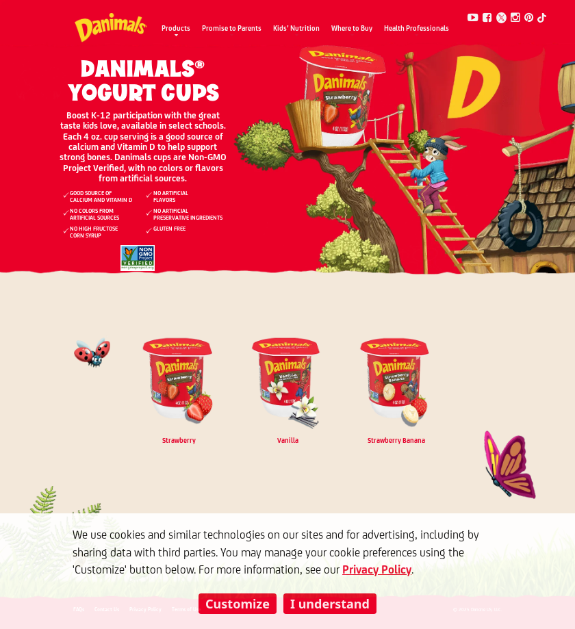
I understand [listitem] (330, 603)
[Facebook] (487, 18)
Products (176, 29)
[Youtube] (473, 18)
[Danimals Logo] (110, 24)
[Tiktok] (541, 18)
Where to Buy (351, 29)
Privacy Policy (376, 570)
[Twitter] (501, 17)
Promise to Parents (231, 29)
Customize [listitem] (237, 603)
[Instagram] (515, 18)
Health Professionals (416, 29)
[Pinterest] (529, 18)
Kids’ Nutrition (296, 29)
